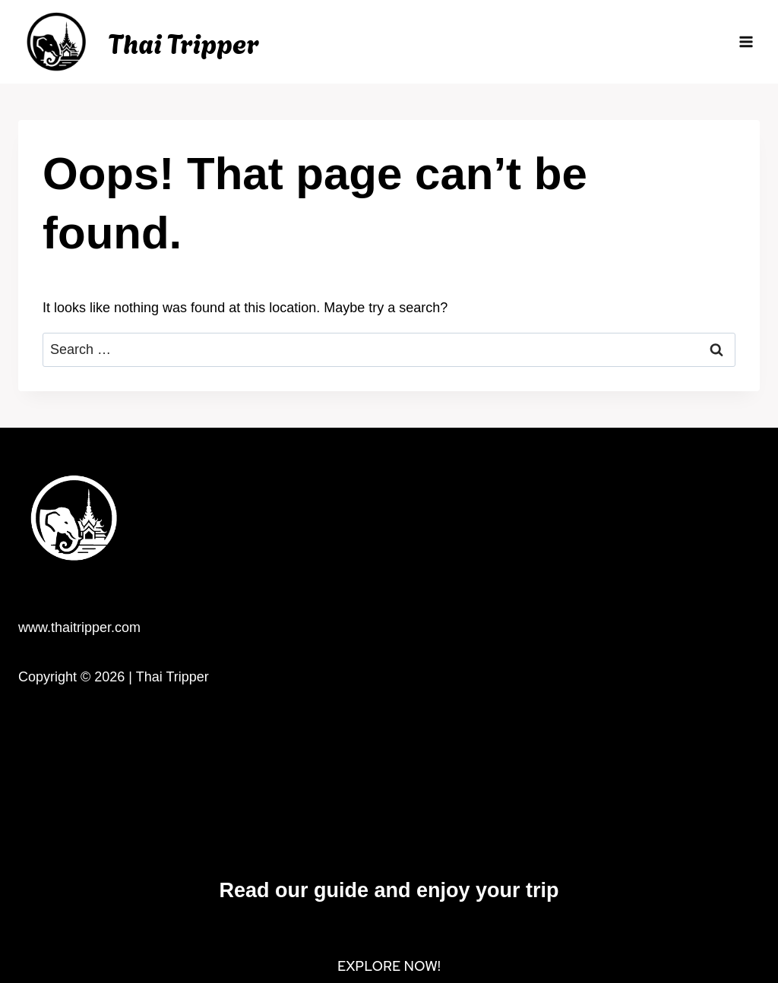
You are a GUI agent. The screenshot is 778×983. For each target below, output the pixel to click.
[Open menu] (746, 41)
